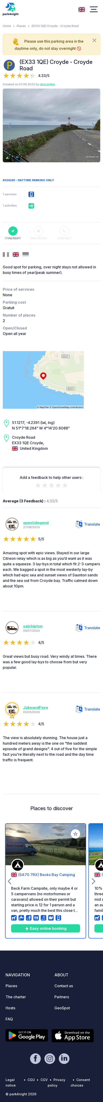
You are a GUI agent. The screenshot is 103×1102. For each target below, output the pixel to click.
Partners (61, 997)
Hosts (10, 1008)
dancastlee (47, 84)
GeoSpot (62, 1008)
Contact (64, 233)
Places (21, 26)
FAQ (9, 1019)
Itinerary (13, 233)
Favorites (39, 233)
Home (7, 26)
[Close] (94, 40)
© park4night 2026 (21, 1094)
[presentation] (9, 125)
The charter (16, 997)
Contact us (63, 986)
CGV (44, 1080)
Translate (88, 524)
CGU (31, 1080)
